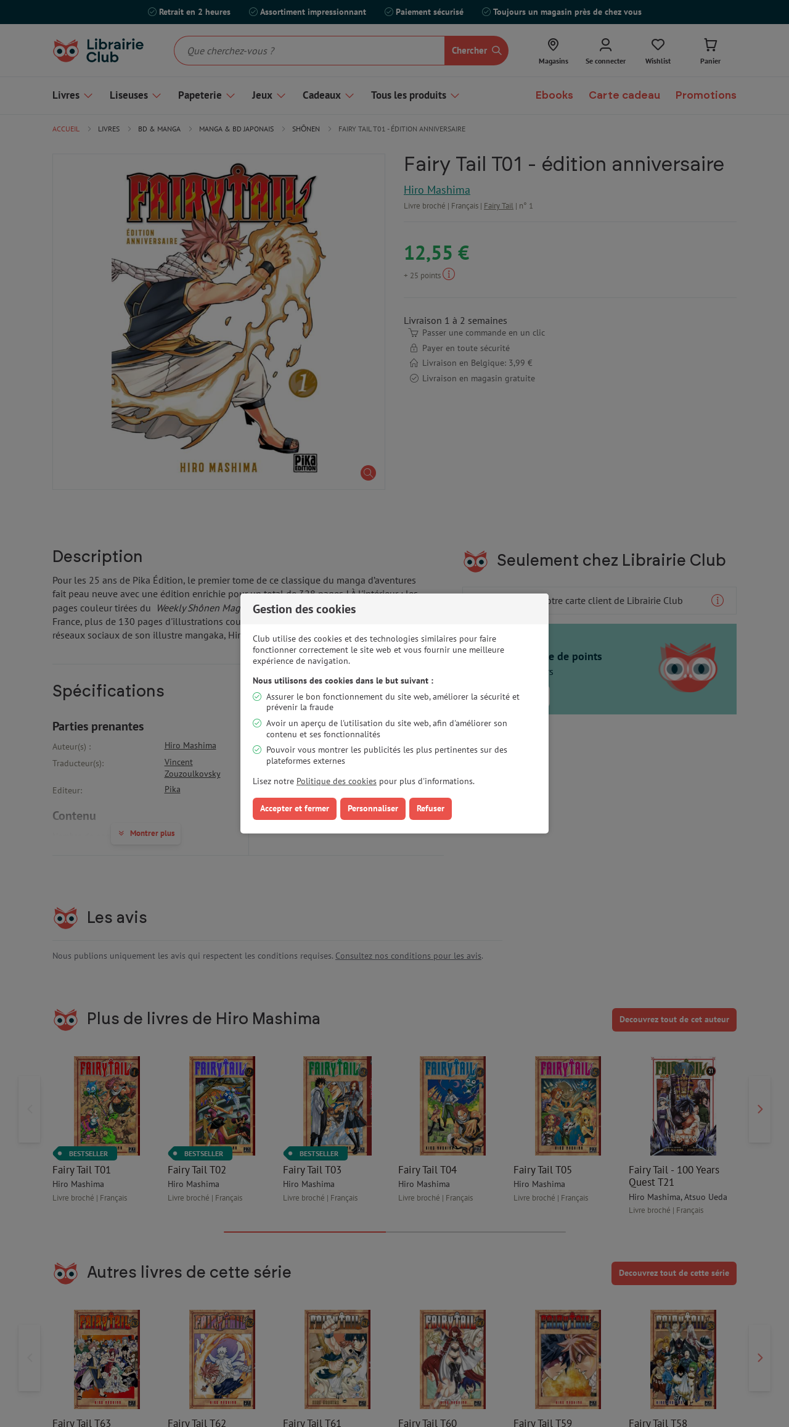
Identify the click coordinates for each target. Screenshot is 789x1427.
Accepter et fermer (294, 808)
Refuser (430, 808)
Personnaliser (373, 808)
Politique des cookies (336, 781)
